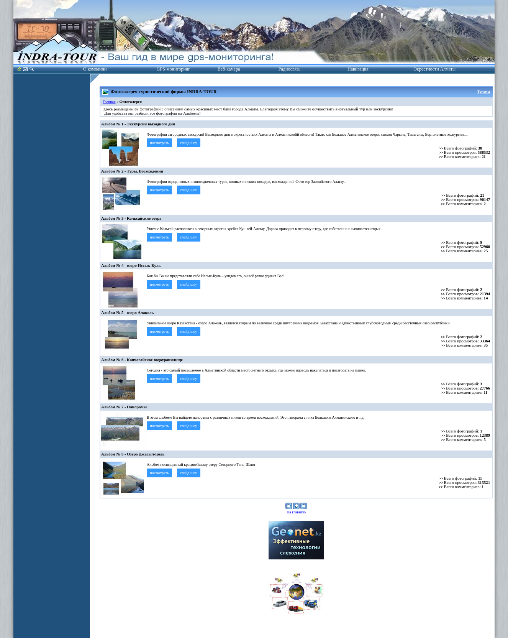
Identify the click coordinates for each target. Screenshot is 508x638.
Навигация (358, 69)
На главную (296, 512)
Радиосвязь (289, 69)
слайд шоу (188, 143)
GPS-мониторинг (173, 69)
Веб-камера (229, 69)
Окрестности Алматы (434, 69)
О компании (95, 69)
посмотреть (159, 143)
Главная (109, 102)
